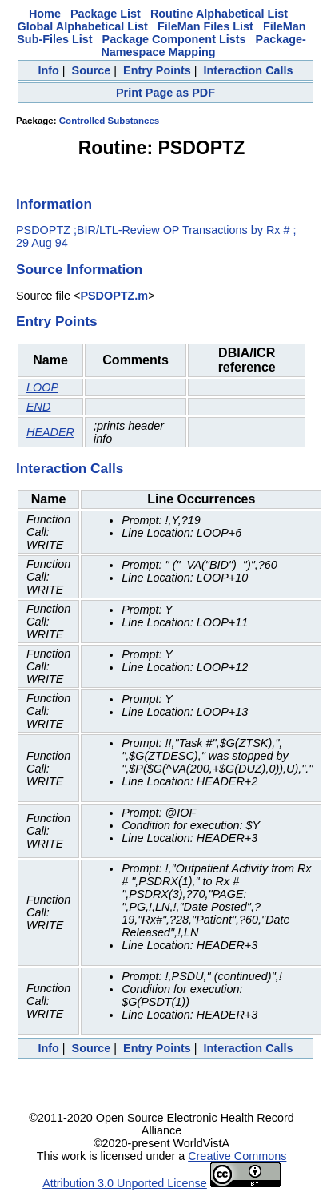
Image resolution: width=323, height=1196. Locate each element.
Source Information (79, 269)
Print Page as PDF (165, 92)
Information (54, 204)
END (38, 406)
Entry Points (157, 70)
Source (91, 70)
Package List (105, 13)
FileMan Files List (205, 26)
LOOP (42, 387)
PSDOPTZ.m (114, 295)
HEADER (50, 432)
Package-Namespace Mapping (203, 45)
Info (48, 70)
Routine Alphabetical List (219, 13)
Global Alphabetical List (83, 26)
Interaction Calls (248, 70)
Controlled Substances (109, 120)
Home (45, 13)
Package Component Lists (174, 39)
